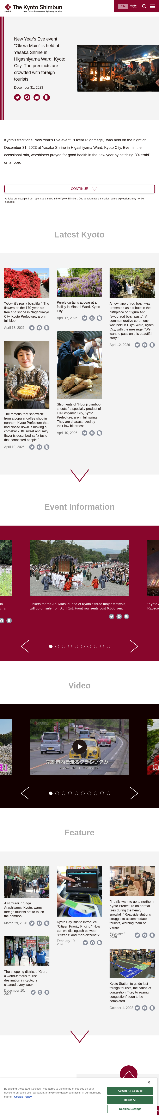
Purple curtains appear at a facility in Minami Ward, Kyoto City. (78, 307)
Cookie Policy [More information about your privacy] (23, 1096)
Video (79, 685)
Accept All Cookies (130, 1090)
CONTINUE (79, 189)
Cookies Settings (130, 1108)
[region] (78, 1096)
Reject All (130, 1099)
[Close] (149, 1082)
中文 (133, 6)
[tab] (51, 646)
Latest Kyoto (79, 234)
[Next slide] (134, 646)
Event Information (79, 507)
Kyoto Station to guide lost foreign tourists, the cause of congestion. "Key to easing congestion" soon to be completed (130, 992)
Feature (79, 832)
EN (123, 6)
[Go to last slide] (25, 646)
